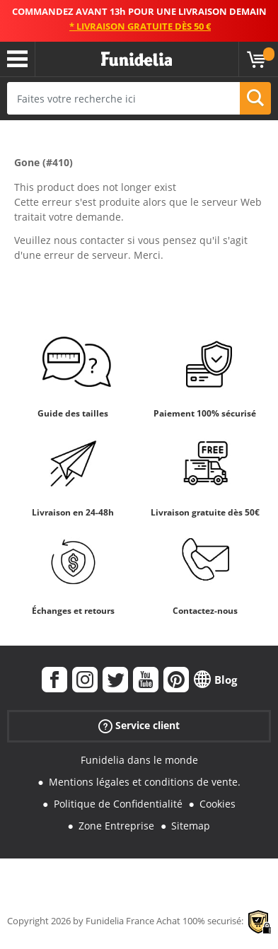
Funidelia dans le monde (139, 760)
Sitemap (190, 825)
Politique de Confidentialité (118, 803)
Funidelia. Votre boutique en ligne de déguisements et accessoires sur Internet (136, 59)
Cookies (217, 803)
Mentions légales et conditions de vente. (145, 781)
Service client (139, 725)
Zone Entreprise (116, 825)
